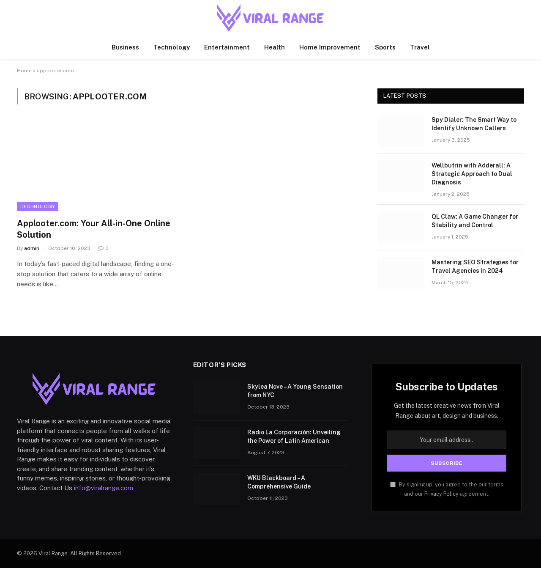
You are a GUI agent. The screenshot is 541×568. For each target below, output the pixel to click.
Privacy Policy (441, 494)
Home (24, 71)
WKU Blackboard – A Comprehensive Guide (279, 482)
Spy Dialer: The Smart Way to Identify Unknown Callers (474, 124)
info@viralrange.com (103, 487)
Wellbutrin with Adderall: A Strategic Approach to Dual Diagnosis (472, 174)
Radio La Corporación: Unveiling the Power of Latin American (294, 436)
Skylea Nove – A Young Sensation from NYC (295, 390)
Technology (171, 47)
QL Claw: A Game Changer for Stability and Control (475, 220)
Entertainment (227, 47)
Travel (420, 47)
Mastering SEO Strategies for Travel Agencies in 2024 (475, 266)
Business (125, 47)
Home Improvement (330, 47)
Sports (385, 47)
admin (31, 248)
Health (274, 47)
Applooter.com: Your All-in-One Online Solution (93, 229)
